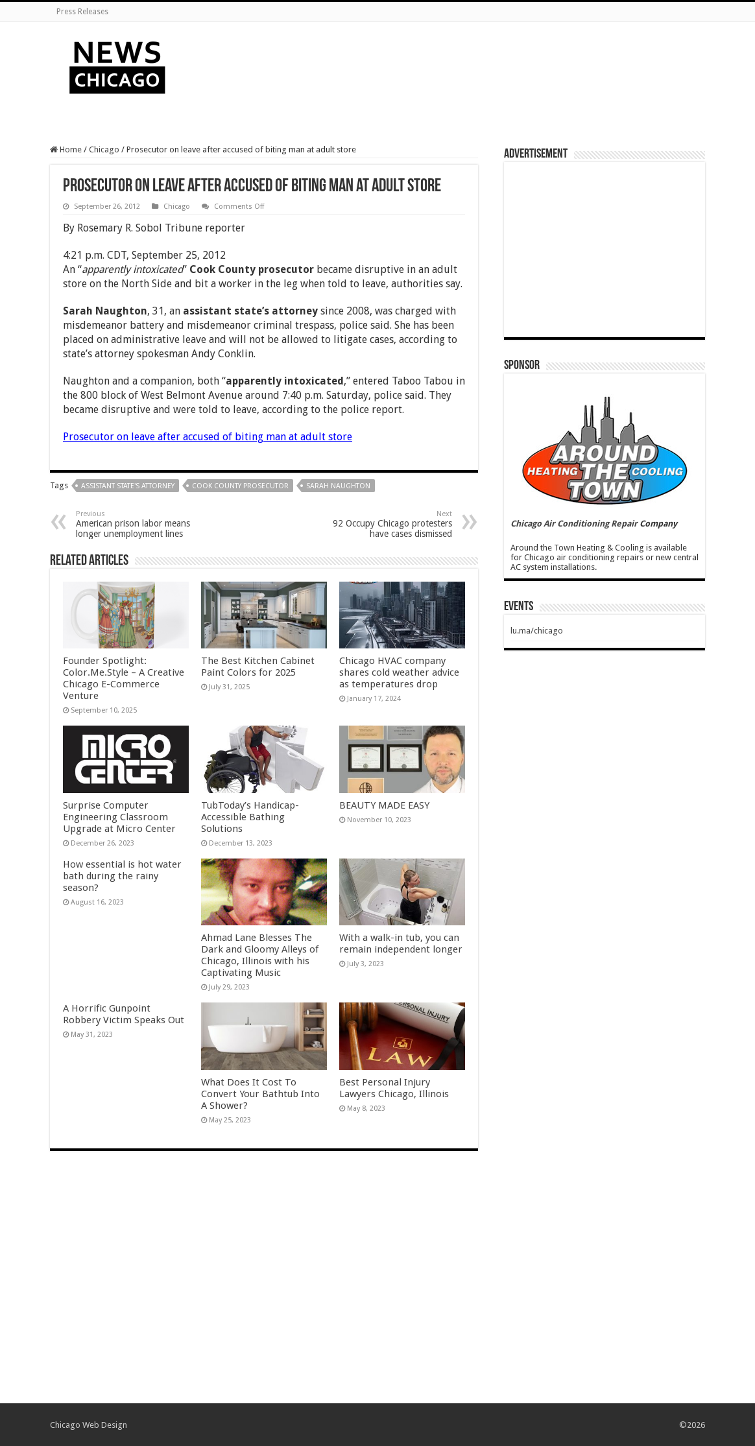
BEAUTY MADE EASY (384, 805)
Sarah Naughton (338, 486)
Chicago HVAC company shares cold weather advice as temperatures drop (399, 672)
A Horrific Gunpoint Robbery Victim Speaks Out (123, 1014)
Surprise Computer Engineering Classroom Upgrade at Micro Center (119, 817)
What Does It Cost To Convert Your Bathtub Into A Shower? (260, 1093)
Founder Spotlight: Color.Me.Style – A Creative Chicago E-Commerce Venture (123, 678)
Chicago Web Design (88, 1425)
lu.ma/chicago (536, 630)
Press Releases (82, 11)
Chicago (104, 149)
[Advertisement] (459, 64)
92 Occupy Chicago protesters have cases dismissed (385, 524)
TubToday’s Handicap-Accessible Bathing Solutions (250, 817)
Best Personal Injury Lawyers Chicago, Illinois (394, 1088)
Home (66, 149)
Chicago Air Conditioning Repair (574, 523)
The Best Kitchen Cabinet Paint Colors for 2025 (258, 666)
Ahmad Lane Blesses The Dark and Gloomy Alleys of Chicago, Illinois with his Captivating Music (259, 955)
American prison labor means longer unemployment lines (142, 524)
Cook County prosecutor (240, 486)
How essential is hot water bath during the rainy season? (122, 876)
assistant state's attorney (127, 486)
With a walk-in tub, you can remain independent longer (400, 943)
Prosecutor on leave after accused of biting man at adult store (207, 437)
